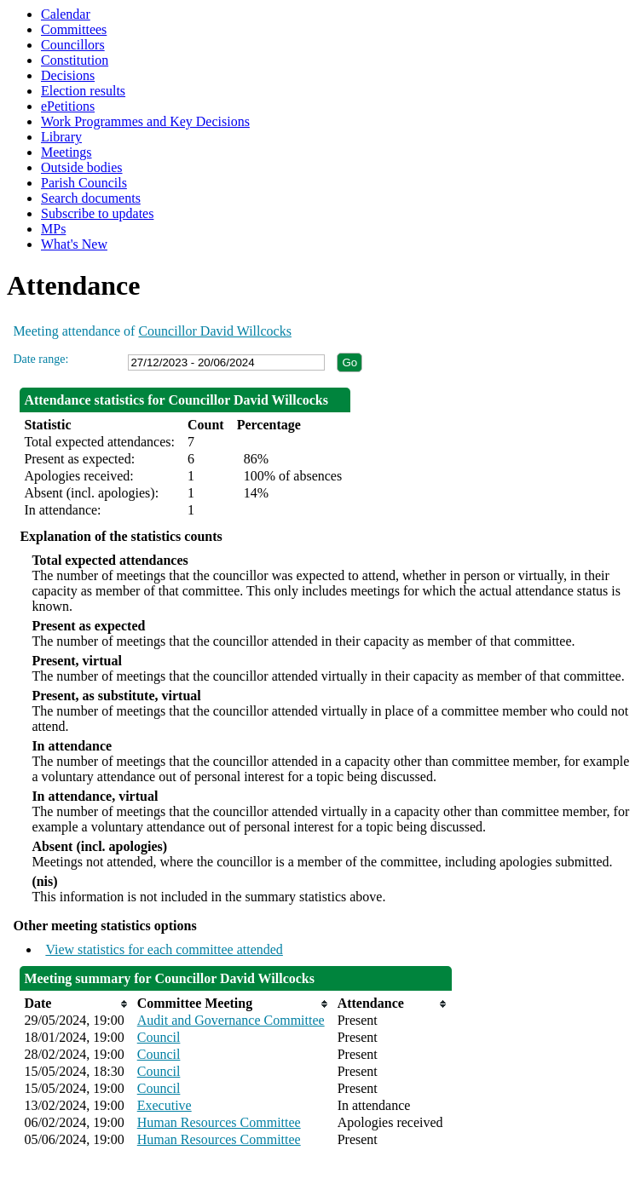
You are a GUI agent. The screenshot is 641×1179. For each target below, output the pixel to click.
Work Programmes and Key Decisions (145, 121)
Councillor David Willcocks (214, 331)
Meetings (66, 152)
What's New (74, 244)
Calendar (65, 14)
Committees (74, 29)
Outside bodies (82, 167)
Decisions (68, 75)
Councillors (73, 44)
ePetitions (68, 106)
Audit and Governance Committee (231, 1020)
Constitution (74, 60)
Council (159, 1037)
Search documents (91, 198)
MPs (53, 228)
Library (61, 136)
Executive (164, 1105)
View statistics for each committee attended (164, 949)
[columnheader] (76, 1003)
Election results (83, 90)
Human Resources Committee (219, 1122)
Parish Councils (84, 182)
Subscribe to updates (97, 213)
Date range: (40, 359)
